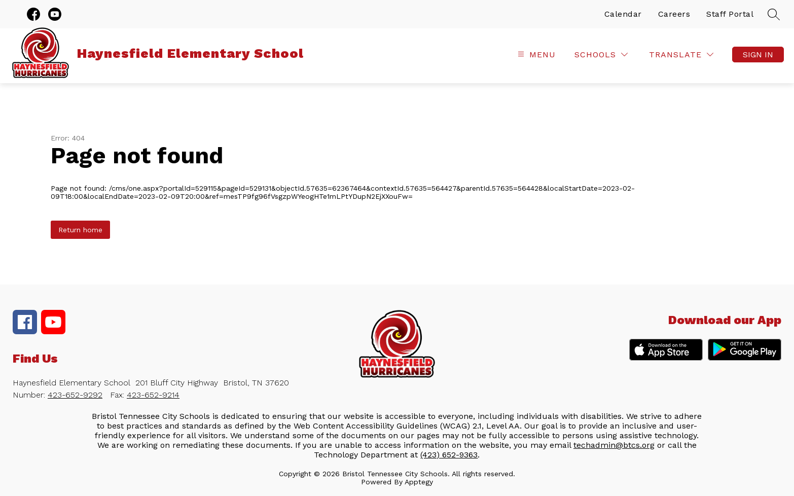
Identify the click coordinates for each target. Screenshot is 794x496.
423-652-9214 (153, 395)
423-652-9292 (75, 395)
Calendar (623, 14)
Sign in (758, 54)
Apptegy (419, 482)
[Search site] (774, 14)
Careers (674, 14)
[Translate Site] (681, 54)
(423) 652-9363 (449, 454)
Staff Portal (729, 14)
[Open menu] (535, 54)
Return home (80, 230)
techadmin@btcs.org (614, 445)
